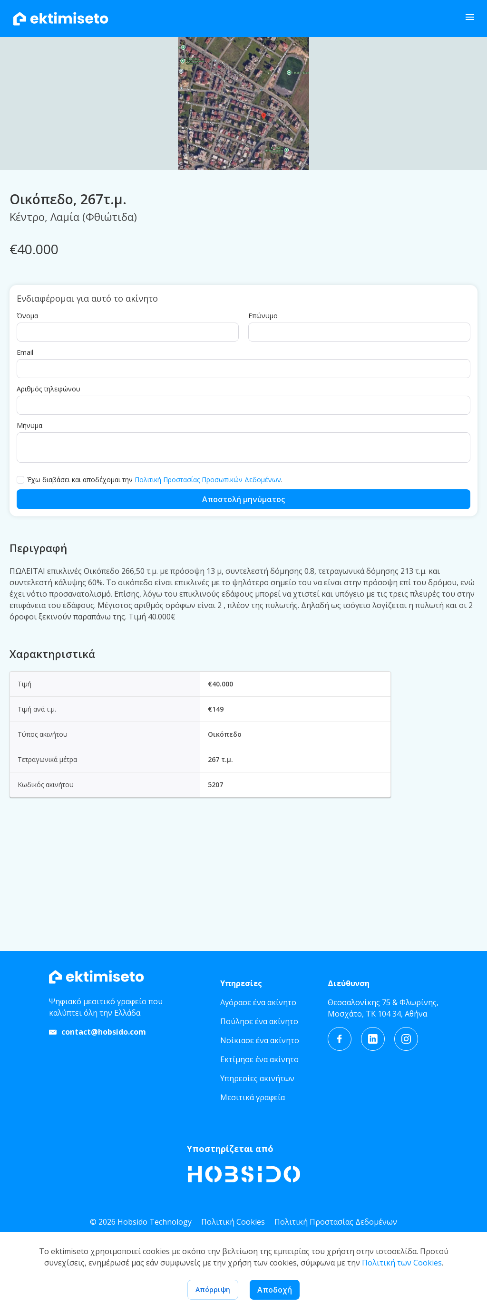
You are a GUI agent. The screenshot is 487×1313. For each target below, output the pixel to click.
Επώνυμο (263, 421)
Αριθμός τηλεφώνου (48, 494)
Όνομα (27, 421)
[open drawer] (469, 19)
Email (25, 458)
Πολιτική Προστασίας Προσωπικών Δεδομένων (208, 585)
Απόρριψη (212, 1289)
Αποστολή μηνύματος (243, 605)
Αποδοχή (274, 1289)
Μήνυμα (29, 531)
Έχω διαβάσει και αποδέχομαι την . (154, 586)
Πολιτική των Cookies (402, 1262)
